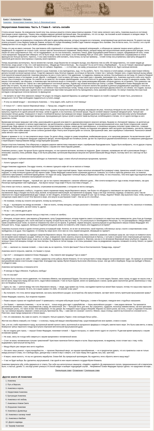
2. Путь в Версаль (13, 384)
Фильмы (27, 19)
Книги (6, 19)
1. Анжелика (11, 381)
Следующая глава (92, 370)
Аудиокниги (16, 19)
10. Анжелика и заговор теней (18, 415)
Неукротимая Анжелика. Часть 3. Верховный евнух (34, 22)
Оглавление (78, 370)
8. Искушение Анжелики (16, 407)
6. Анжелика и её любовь (16, 400)
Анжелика (7, 22)
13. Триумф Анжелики (15, 426)
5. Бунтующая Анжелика (16, 396)
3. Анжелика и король (15, 388)
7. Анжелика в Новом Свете (17, 403)
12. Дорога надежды (14, 422)
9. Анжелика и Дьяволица (16, 411)
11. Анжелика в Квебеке (16, 418)
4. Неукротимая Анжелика (16, 392)
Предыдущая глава (63, 370)
